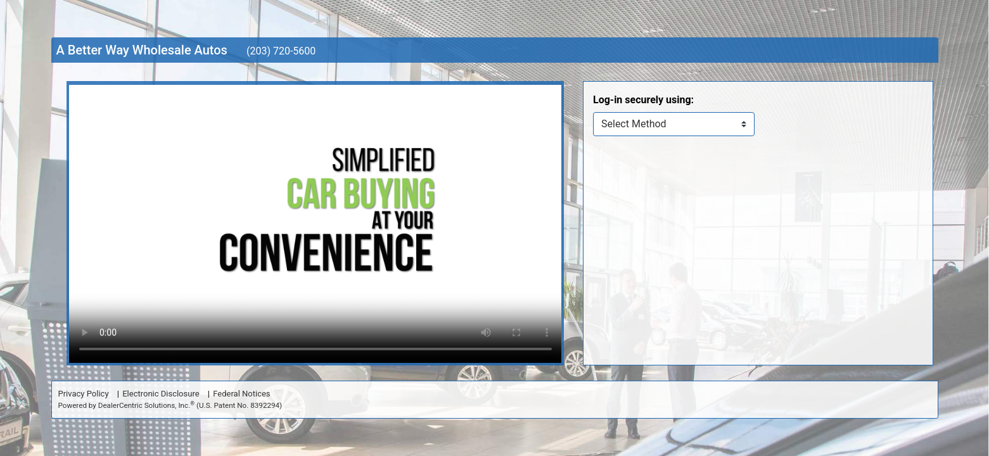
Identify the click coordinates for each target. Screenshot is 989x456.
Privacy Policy (83, 393)
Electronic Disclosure (160, 393)
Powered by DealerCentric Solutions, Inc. (170, 405)
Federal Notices (241, 393)
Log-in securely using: (643, 100)
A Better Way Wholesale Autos (141, 50)
